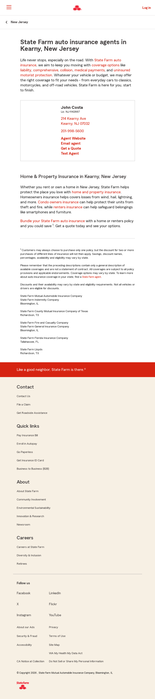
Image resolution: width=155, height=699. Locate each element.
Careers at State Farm (30, 547)
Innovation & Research (30, 516)
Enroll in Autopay (27, 443)
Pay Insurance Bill (27, 435)
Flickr (53, 604)
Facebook (23, 593)
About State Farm (27, 491)
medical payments (90, 70)
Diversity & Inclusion (29, 555)
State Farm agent (91, 276)
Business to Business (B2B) (33, 468)
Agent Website (73, 138)
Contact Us (23, 396)
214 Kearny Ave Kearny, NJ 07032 (75, 121)
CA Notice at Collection (30, 661)
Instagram (24, 615)
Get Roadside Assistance (32, 412)
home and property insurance (96, 192)
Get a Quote (71, 148)
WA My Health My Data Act (65, 653)
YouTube (55, 615)
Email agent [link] (70, 143)
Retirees (22, 563)
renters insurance (67, 207)
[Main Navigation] (9, 7)
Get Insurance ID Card (30, 460)
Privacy (53, 627)
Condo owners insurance (58, 202)
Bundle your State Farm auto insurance (52, 221)
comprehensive (45, 70)
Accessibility (24, 644)
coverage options (105, 65)
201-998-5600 (72, 131)
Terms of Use (57, 636)
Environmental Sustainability (33, 507)
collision (66, 70)
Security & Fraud (27, 636)
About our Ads (26, 627)
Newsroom (23, 524)
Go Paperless (25, 452)
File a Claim (23, 404)
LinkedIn (55, 593)
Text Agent (70, 153)
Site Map (54, 644)
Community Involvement (31, 499)
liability (25, 70)
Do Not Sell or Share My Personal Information (76, 661)
